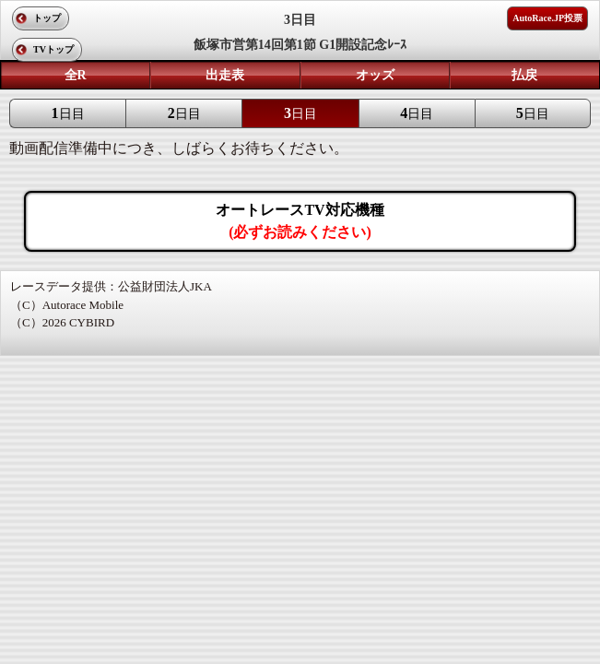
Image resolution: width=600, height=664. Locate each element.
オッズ (375, 75)
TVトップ (53, 49)
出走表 (225, 75)
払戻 (524, 75)
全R (76, 75)
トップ (47, 18)
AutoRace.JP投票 (547, 18)
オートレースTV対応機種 (299, 221)
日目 (68, 113)
